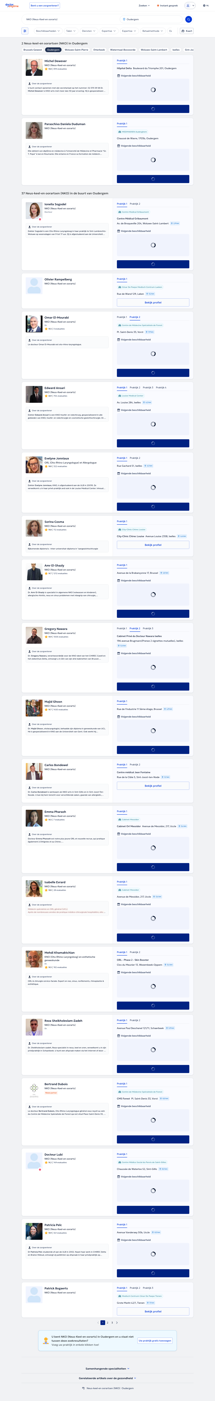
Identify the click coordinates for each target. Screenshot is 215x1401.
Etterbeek (99, 49)
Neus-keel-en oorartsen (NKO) (103, 1388)
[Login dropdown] (190, 5)
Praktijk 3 (148, 387)
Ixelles (176, 49)
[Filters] (25, 31)
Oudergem (53, 49)
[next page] (117, 1322)
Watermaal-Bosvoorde (122, 49)
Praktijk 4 (161, 387)
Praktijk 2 (135, 203)
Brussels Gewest (33, 49)
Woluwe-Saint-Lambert (154, 49)
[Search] (188, 19)
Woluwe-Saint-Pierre (76, 49)
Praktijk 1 (122, 60)
